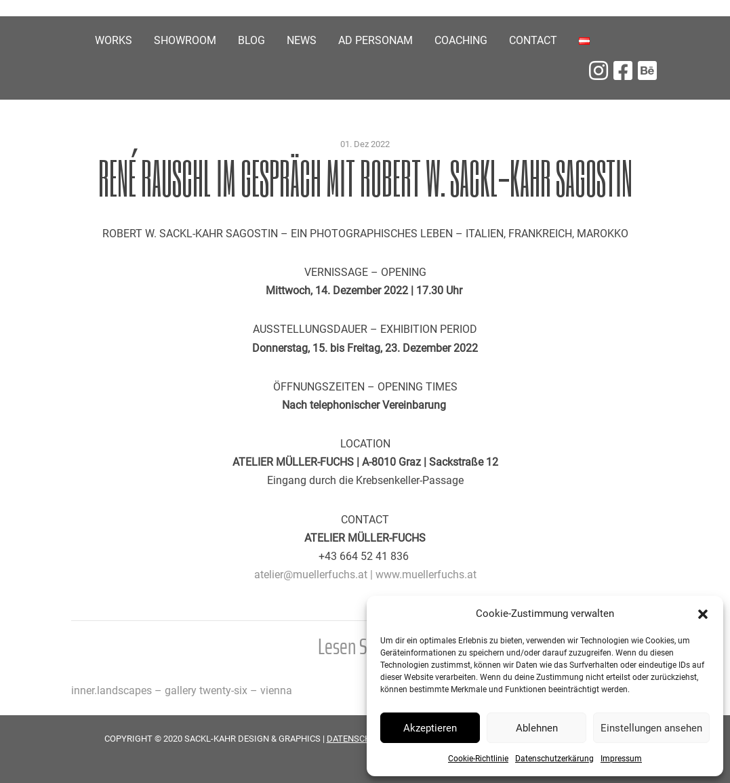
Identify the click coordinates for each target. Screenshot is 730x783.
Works (113, 40)
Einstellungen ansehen (651, 728)
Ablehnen (537, 728)
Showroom (185, 40)
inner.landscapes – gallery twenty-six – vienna (181, 690)
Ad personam (375, 40)
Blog (251, 40)
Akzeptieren (430, 728)
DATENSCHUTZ (357, 739)
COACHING (460, 40)
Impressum (621, 758)
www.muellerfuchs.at (426, 574)
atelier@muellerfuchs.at (310, 574)
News (302, 40)
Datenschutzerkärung (554, 758)
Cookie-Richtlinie (478, 758)
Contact (533, 40)
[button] (703, 613)
